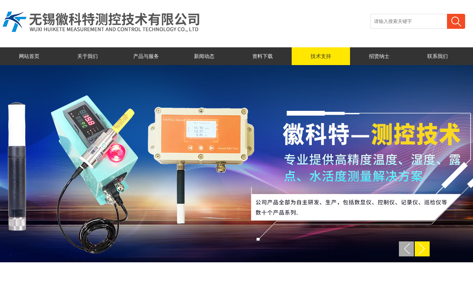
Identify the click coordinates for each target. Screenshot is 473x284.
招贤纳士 (379, 56)
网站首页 (29, 56)
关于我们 (87, 56)
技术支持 (321, 56)
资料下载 (262, 56)
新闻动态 (204, 56)
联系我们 (437, 56)
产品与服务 (146, 56)
